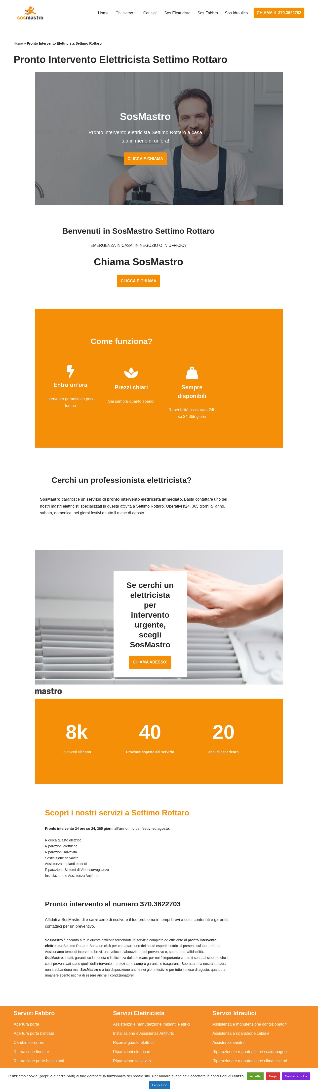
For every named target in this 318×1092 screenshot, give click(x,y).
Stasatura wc (223, 1063)
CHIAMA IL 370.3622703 (279, 13)
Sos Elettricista (177, 13)
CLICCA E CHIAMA (159, 160)
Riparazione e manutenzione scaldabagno (249, 1026)
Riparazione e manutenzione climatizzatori (249, 1036)
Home (103, 13)
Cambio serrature (29, 1017)
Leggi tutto (159, 1085)
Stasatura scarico (227, 1054)
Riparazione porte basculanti (39, 1036)
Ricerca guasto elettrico (134, 1017)
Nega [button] (273, 1076)
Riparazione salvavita (132, 1036)
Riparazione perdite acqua (235, 1045)
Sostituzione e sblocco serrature (42, 1063)
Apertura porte (26, 999)
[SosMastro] (30, 12)
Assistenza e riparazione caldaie (240, 1008)
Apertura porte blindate (34, 1008)
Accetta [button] (255, 1076)
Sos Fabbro (207, 13)
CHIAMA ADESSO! (159, 643)
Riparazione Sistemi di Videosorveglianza (149, 1045)
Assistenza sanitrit (228, 1017)
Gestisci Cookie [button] (296, 1076)
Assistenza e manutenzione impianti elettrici (151, 999)
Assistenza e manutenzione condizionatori (249, 999)
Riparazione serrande (33, 1045)
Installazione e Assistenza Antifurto (143, 1008)
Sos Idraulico (236, 13)
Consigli (150, 13)
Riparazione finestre (31, 1026)
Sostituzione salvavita (132, 1054)
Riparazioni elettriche (131, 1026)
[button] (135, 13)
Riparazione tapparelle (33, 1054)
